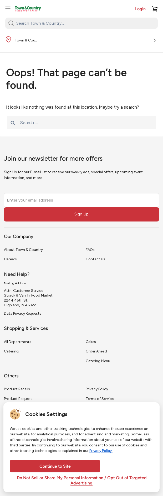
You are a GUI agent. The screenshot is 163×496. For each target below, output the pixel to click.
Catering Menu (98, 361)
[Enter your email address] (81, 200)
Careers (10, 259)
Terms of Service (100, 399)
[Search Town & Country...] (84, 23)
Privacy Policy (97, 389)
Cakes (91, 342)
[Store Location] (81, 40)
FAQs (90, 249)
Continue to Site (55, 467)
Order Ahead (96, 351)
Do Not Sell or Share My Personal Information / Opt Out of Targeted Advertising (81, 481)
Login (140, 9)
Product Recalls (17, 389)
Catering (11, 351)
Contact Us (95, 259)
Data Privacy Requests (22, 313)
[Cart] (155, 9)
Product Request (18, 399)
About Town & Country (23, 249)
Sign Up (81, 214)
